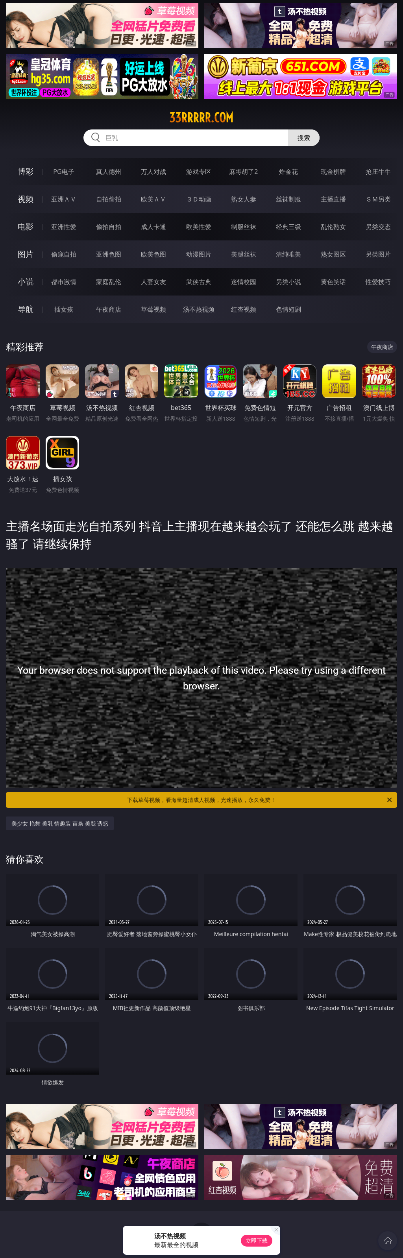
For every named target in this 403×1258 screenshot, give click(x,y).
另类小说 (288, 281)
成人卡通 (153, 226)
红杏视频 (243, 309)
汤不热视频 (198, 309)
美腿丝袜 (243, 254)
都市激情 (63, 281)
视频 (25, 199)
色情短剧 (288, 309)
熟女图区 (333, 254)
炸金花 (288, 171)
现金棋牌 (333, 171)
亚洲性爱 (63, 226)
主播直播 (333, 199)
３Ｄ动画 (198, 199)
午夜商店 (108, 309)
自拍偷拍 (108, 199)
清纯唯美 (288, 254)
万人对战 (153, 171)
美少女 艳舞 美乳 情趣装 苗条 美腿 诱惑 (59, 823)
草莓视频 (153, 309)
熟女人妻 (243, 199)
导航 (25, 309)
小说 (25, 281)
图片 (25, 254)
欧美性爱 (198, 226)
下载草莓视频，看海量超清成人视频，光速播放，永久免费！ (260, 800)
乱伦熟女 (333, 226)
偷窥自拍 (63, 254)
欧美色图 (153, 254)
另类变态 (378, 226)
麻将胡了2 (243, 171)
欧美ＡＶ (153, 199)
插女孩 (63, 309)
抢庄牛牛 (378, 171)
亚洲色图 (108, 254)
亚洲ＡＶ (63, 199)
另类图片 (378, 254)
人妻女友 (153, 281)
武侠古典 (198, 281)
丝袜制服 (288, 199)
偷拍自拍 (108, 226)
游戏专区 (198, 171)
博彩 (25, 171)
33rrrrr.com (201, 118)
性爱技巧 (378, 281)
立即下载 (257, 1240)
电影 (25, 226)
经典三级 (288, 226)
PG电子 (63, 171)
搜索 (304, 137)
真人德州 (108, 171)
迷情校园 (243, 281)
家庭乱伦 (108, 281)
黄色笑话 (333, 281)
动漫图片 (198, 254)
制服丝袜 (243, 226)
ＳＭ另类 (378, 199)
